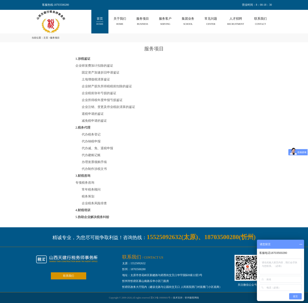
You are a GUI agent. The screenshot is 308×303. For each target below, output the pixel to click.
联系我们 (260, 21)
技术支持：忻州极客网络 (186, 297)
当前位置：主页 (40, 37)
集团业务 (188, 21)
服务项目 (142, 21)
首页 (99, 21)
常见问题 (210, 21)
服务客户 (165, 21)
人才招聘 (235, 21)
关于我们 (120, 21)
